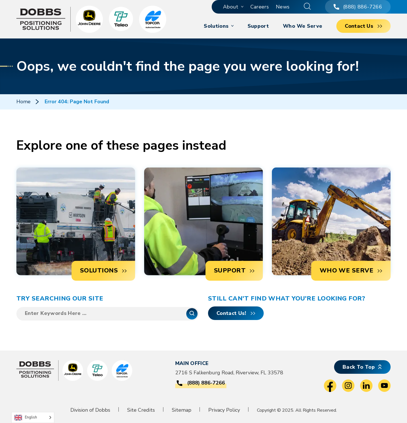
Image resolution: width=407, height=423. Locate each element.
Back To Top (359, 367)
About (231, 6)
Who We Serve (302, 26)
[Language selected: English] (32, 417)
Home (23, 101)
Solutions (216, 26)
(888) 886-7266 (358, 6)
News (282, 6)
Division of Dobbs (90, 410)
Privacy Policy (224, 410)
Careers (259, 6)
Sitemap (181, 410)
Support (258, 26)
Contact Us (359, 26)
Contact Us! (231, 313)
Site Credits (141, 410)
